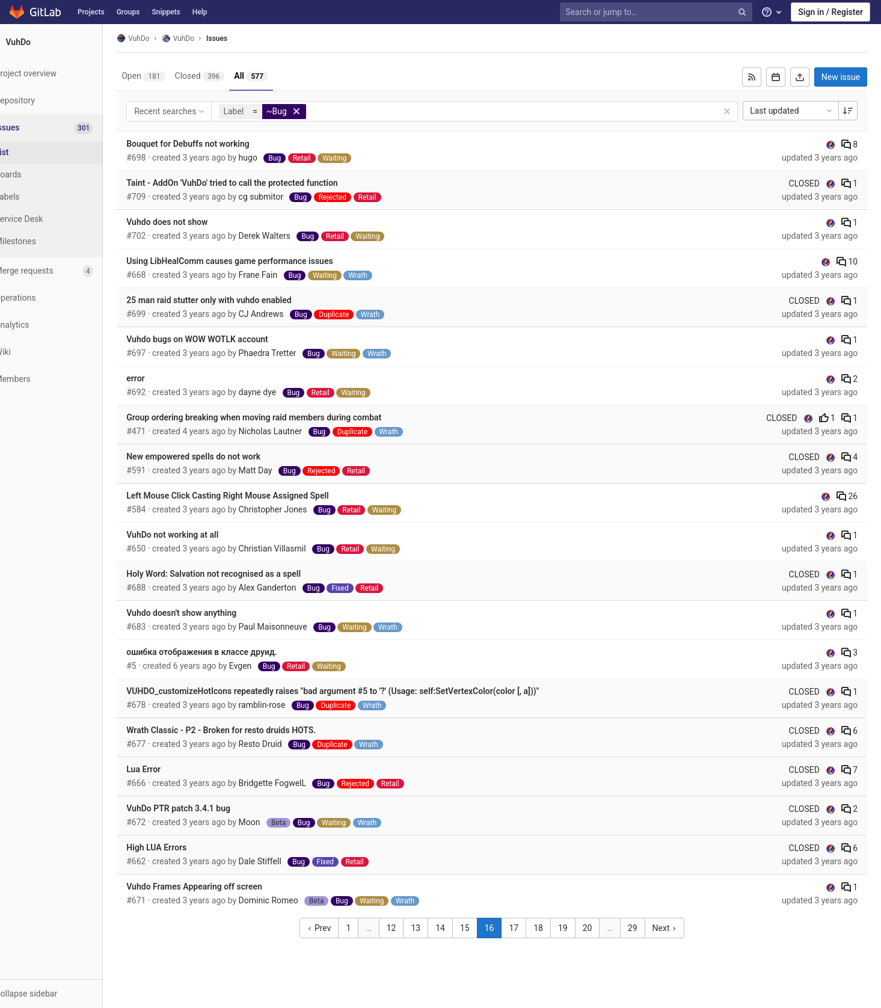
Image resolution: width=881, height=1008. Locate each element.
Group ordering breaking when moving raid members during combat (279, 417)
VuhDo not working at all (198, 534)
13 (430, 928)
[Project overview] (66, 73)
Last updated (796, 110)
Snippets (166, 12)
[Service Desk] (66, 219)
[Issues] (67, 127)
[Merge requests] (66, 270)
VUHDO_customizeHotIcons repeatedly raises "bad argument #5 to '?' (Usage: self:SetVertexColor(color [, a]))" (358, 691)
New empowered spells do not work (219, 456)
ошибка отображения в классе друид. (227, 652)
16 (504, 928)
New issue (845, 77)
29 (647, 928)
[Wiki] (66, 352)
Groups (128, 12)
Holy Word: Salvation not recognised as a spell (239, 574)
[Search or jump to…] (657, 12)
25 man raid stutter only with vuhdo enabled (234, 300)
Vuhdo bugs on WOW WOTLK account (222, 339)
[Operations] (66, 298)
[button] (66, 993)
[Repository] (66, 100)
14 (455, 928)
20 (602, 928)
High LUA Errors (182, 847)
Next (679, 928)
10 (851, 261)
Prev (334, 928)
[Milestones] (66, 241)
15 (479, 928)
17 (528, 928)
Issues (242, 38)
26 (851, 496)
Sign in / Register (830, 12)
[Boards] (66, 175)
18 (553, 928)
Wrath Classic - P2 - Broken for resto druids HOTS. (246, 730)
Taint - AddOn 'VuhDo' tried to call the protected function (257, 183)
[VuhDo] (66, 42)
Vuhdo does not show (192, 222)
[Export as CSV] (804, 77)
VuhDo (158, 38)
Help (199, 12)
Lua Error (169, 769)
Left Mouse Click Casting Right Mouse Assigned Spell (253, 495)
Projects (91, 12)
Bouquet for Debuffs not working (213, 144)
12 (406, 928)
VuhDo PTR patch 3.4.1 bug (204, 808)
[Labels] (66, 197)
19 (577, 928)
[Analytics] (66, 325)
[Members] (66, 379)
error (161, 378)
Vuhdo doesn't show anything (207, 613)
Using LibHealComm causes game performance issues (255, 261)
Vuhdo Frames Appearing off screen (219, 886)
